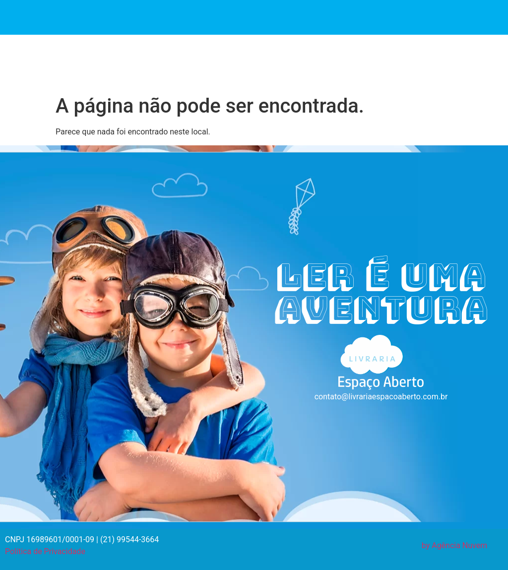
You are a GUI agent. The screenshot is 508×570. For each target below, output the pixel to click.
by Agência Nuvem (455, 545)
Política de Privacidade (45, 551)
